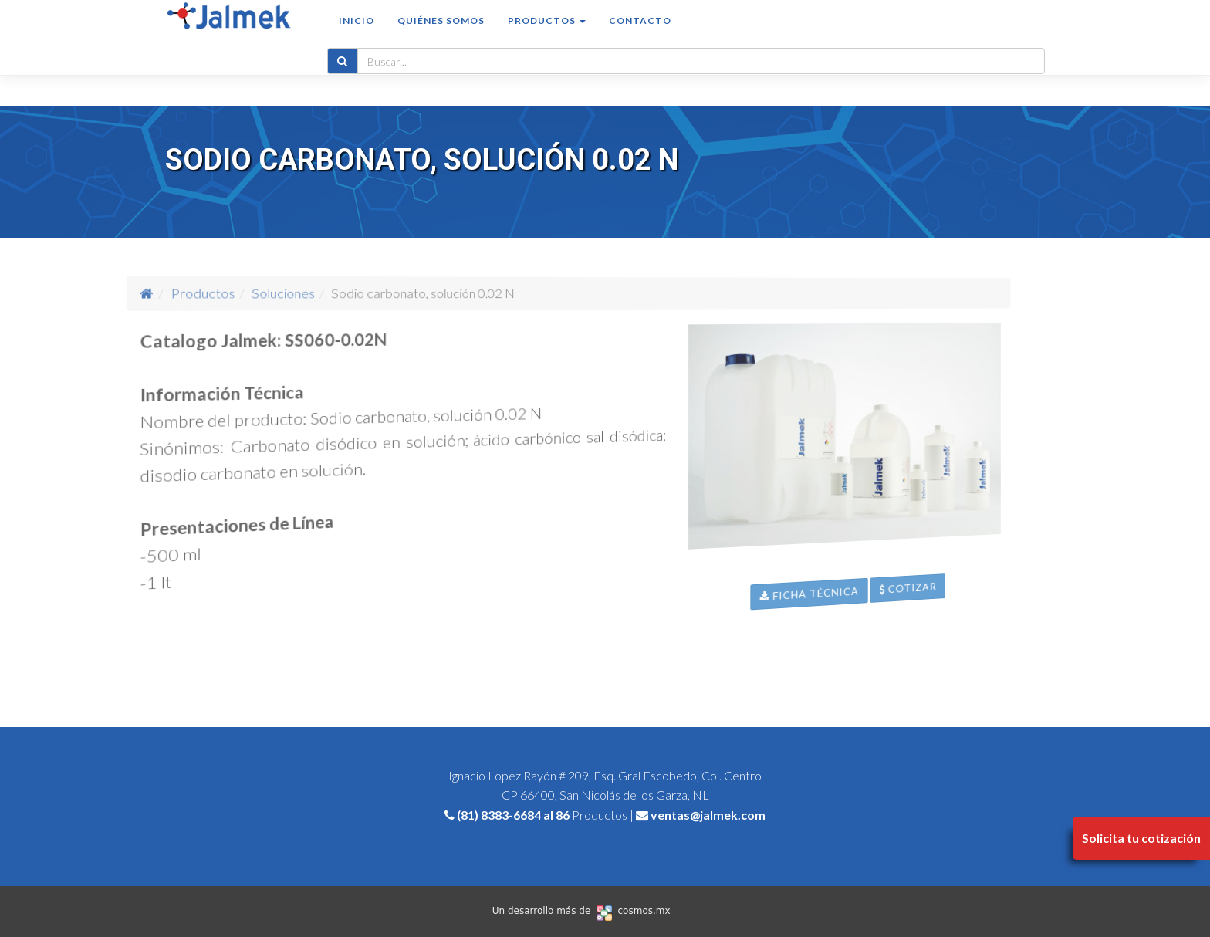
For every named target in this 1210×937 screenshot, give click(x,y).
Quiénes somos (441, 36)
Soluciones (346, 292)
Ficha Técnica (843, 645)
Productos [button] (547, 36)
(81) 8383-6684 (499, 814)
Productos (294, 292)
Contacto (640, 36)
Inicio (356, 36)
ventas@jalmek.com (708, 814)
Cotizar (986, 668)
